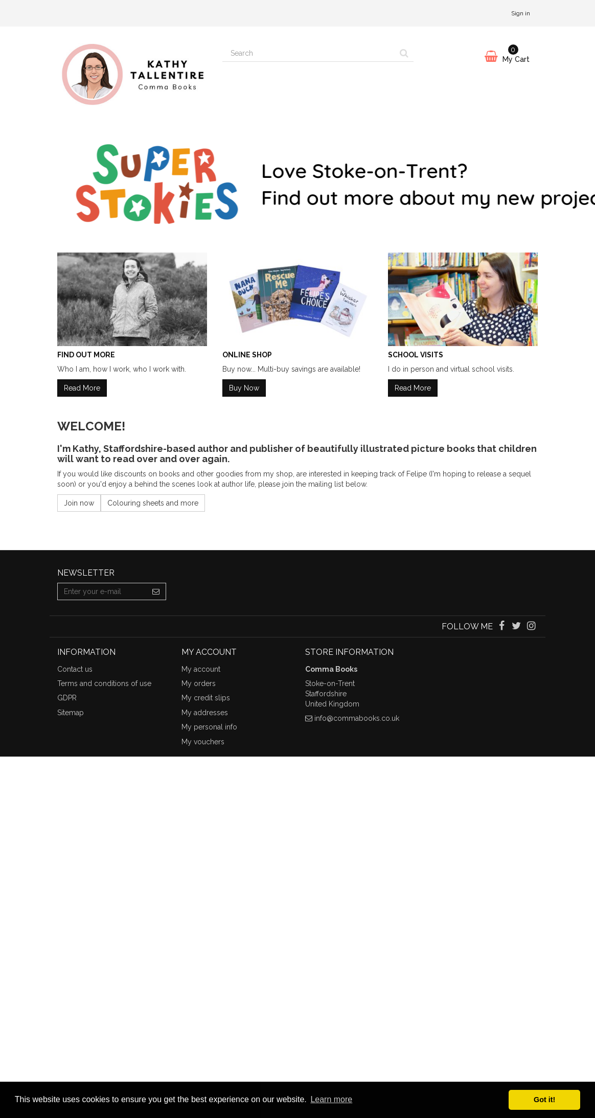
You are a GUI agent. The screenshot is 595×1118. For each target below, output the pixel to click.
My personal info (209, 727)
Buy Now (244, 388)
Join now (79, 503)
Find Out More (86, 355)
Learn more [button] (331, 1099)
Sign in (520, 13)
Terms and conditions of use (104, 683)
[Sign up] (156, 591)
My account (200, 669)
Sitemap (70, 713)
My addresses (204, 713)
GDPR (67, 698)
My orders (198, 683)
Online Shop (247, 355)
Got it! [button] (544, 1100)
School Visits (415, 355)
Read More (82, 388)
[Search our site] (308, 53)
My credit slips (205, 698)
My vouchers (202, 742)
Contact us (75, 669)
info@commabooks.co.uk (356, 718)
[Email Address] (102, 591)
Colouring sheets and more (152, 503)
